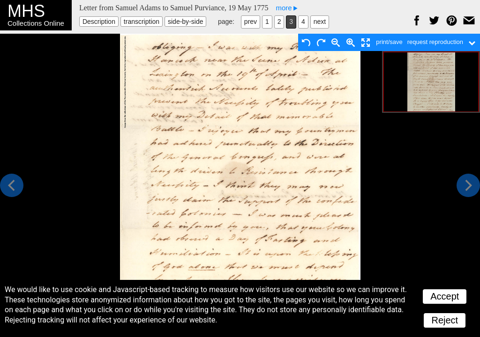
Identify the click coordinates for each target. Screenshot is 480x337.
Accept (444, 296)
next (320, 21)
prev (250, 21)
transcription (141, 21)
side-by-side (185, 21)
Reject (444, 320)
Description (98, 21)
